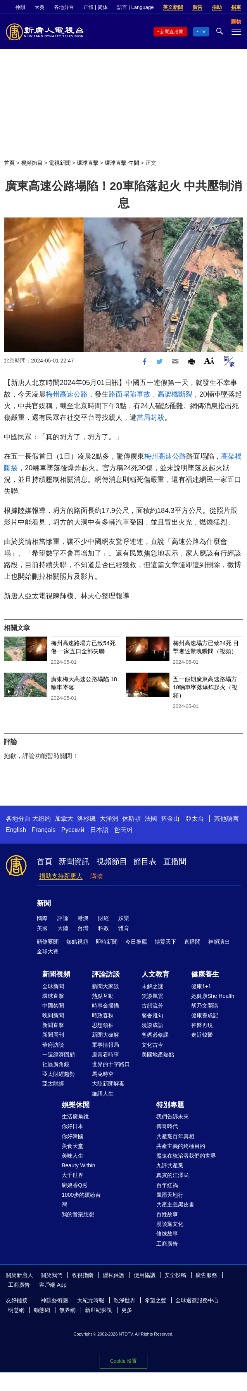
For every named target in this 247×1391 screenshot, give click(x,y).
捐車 (236, 7)
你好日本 (72, 1126)
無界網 (67, 1310)
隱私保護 (113, 1275)
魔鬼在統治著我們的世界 (186, 1156)
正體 (88, 7)
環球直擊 (87, 163)
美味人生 (72, 1156)
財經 (103, 918)
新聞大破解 (105, 1035)
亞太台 (194, 818)
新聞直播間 (171, 32)
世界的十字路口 (111, 1064)
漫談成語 (152, 1025)
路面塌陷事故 (129, 394)
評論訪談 (106, 974)
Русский (72, 830)
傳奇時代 (167, 1126)
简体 (103, 7)
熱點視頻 (77, 942)
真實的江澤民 (172, 1175)
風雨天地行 (169, 1195)
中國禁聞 (53, 1006)
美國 (42, 928)
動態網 (42, 1310)
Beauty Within (78, 1165)
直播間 (175, 861)
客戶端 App (53, 1285)
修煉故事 (167, 1233)
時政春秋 (103, 1015)
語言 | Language (135, 7)
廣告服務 (206, 1275)
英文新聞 (173, 7)
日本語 (99, 830)
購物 (96, 876)
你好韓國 (72, 1136)
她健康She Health (212, 996)
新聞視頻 (56, 974)
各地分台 (64, 7)
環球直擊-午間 (122, 163)
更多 (126, 1310)
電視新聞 (60, 163)
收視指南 (82, 1275)
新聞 (44, 903)
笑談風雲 (152, 996)
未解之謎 (152, 986)
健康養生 (205, 974)
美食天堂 (72, 1146)
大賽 (40, 7)
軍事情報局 (105, 1045)
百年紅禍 (167, 1185)
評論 (62, 918)
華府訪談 (53, 1045)
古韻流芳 (152, 1006)
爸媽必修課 (155, 1035)
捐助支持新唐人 (61, 876)
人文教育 (155, 974)
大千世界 (72, 1175)
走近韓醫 (202, 1035)
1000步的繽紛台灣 (81, 1200)
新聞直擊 (53, 1025)
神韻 (20, 7)
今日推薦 (136, 942)
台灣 (83, 928)
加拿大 (64, 818)
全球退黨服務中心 (197, 1300)
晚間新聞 (53, 1015)
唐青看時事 (105, 1054)
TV (203, 32)
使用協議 (144, 1275)
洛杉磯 (86, 818)
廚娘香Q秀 (75, 1185)
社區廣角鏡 (55, 1064)
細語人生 (103, 1094)
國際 (42, 918)
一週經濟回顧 (58, 1054)
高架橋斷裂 (174, 394)
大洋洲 (109, 818)
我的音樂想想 (78, 1214)
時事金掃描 (105, 1006)
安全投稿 (175, 1275)
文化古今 (152, 1045)
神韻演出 (219, 942)
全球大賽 (48, 951)
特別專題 (170, 1105)
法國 (151, 818)
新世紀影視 (98, 1310)
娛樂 (123, 918)
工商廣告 (167, 1244)
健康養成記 (204, 1015)
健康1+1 (201, 986)
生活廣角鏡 (75, 1116)
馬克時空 (103, 1074)
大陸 (62, 928)
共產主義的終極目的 (180, 1146)
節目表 (145, 861)
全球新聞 (53, 986)
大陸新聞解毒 (108, 1083)
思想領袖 (103, 1025)
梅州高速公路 (67, 394)
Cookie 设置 (123, 1361)
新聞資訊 (74, 861)
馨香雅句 (152, 1015)
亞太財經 (53, 1083)
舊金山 (170, 818)
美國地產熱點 (158, 1054)
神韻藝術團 (54, 1300)
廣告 (197, 7)
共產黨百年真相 (175, 1136)
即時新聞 (106, 942)
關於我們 (51, 1275)
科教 (103, 928)
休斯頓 (131, 818)
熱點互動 (103, 996)
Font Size (209, 360)
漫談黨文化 (169, 1224)
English (16, 830)
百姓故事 (167, 1214)
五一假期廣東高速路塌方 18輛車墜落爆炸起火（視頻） (205, 687)
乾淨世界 (124, 1300)
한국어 (123, 830)
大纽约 (41, 818)
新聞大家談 (105, 986)
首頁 (9, 163)
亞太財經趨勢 (58, 1074)
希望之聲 (155, 1300)
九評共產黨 (169, 1165)
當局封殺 (150, 417)
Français (43, 830)
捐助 (217, 7)
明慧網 (16, 1310)
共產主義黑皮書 (175, 1204)
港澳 (83, 918)
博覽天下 (165, 942)
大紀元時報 (90, 1300)
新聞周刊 (53, 1035)
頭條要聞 (48, 942)
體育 (123, 928)
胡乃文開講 (204, 1006)
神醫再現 (202, 1025)
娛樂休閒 (76, 1105)
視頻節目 (32, 163)
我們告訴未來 (172, 1116)
